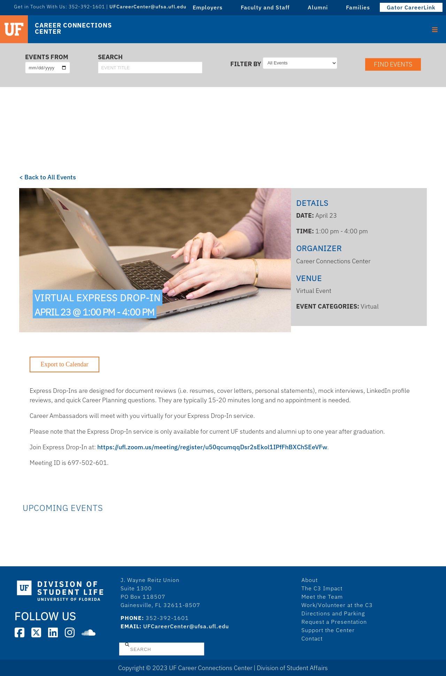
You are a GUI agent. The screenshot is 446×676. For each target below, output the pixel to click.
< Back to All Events (47, 177)
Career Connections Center (73, 28)
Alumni (318, 7)
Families (358, 7)
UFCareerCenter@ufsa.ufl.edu (147, 6)
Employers (208, 7)
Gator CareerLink (411, 7)
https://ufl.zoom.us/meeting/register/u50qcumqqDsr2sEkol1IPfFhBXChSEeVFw (212, 447)
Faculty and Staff (265, 7)
